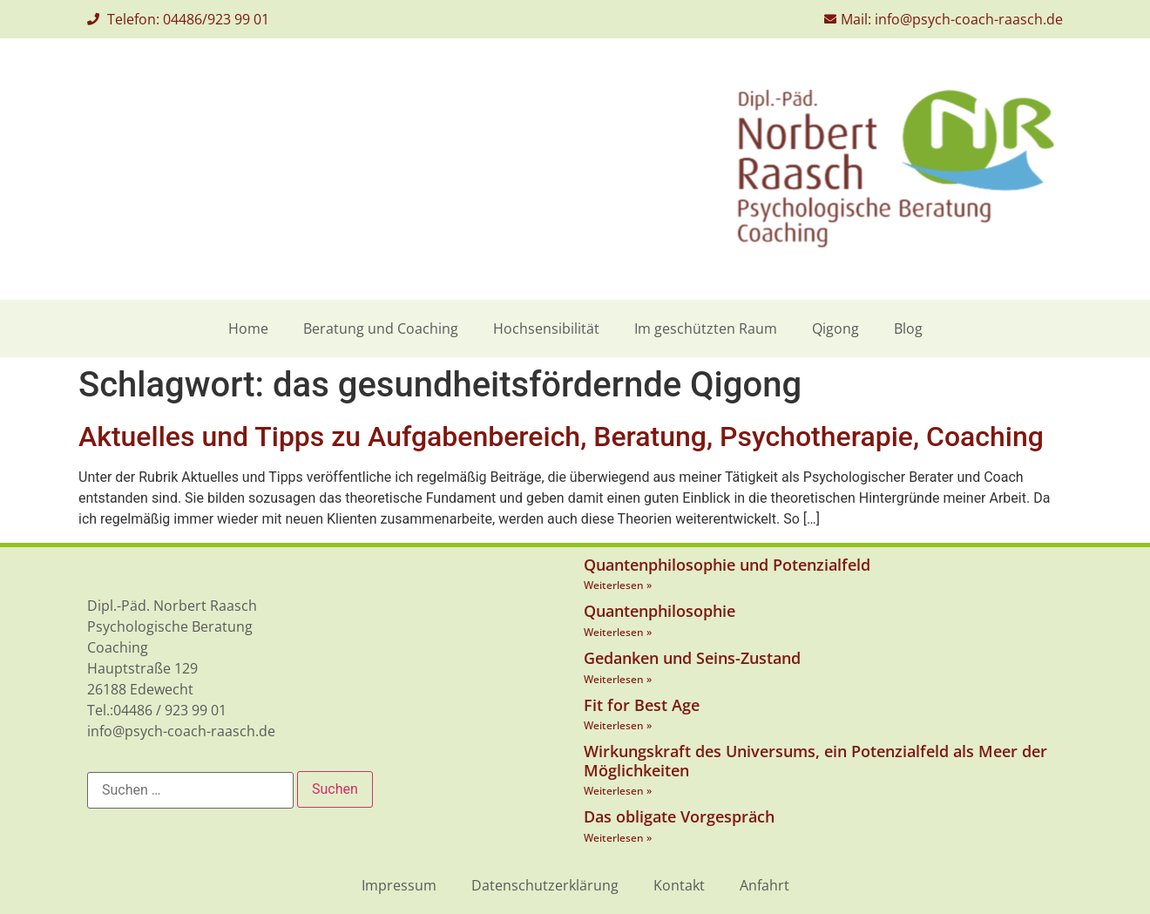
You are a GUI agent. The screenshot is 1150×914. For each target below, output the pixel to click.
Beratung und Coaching (380, 328)
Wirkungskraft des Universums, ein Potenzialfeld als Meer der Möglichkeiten (815, 761)
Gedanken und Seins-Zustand (692, 657)
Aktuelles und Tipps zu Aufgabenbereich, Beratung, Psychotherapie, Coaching (561, 436)
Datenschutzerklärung (545, 885)
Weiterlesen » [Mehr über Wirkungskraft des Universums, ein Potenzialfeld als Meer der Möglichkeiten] (618, 790)
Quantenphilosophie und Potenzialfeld (727, 564)
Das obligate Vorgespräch (679, 816)
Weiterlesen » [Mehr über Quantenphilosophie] (618, 632)
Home (248, 328)
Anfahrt (764, 885)
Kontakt (679, 885)
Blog (908, 328)
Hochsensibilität (546, 328)
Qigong (835, 328)
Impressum (399, 885)
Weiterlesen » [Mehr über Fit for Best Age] (618, 725)
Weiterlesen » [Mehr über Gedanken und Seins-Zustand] (618, 679)
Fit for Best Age (642, 704)
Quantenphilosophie (659, 610)
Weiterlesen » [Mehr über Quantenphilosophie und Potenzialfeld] (618, 585)
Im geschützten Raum (705, 328)
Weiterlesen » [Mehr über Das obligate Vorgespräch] (618, 837)
